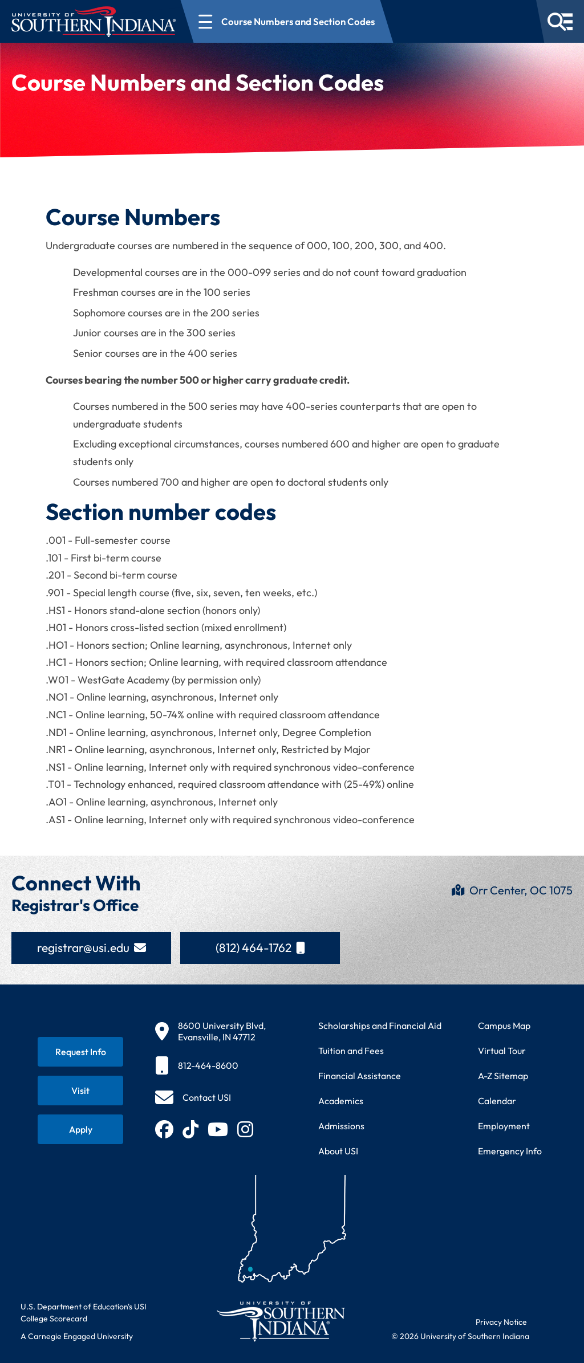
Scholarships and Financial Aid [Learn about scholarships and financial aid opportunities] (379, 1025)
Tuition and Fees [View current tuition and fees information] (351, 1050)
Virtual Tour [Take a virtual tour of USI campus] (502, 1050)
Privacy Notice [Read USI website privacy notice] (501, 1322)
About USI (338, 1151)
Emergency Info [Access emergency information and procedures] (510, 1151)
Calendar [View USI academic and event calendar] (497, 1100)
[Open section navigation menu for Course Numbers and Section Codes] (287, 21)
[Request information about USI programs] (80, 1052)
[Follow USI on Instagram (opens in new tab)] (245, 1129)
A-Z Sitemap (503, 1075)
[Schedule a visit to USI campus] (80, 1090)
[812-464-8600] (210, 1065)
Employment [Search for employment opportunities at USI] (504, 1126)
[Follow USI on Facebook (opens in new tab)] (164, 1129)
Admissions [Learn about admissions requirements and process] (341, 1126)
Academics (340, 1100)
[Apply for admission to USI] (80, 1129)
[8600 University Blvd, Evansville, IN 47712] (210, 1031)
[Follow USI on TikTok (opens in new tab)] (190, 1129)
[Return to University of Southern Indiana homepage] (280, 1321)
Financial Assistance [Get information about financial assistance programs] (359, 1075)
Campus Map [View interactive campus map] (504, 1025)
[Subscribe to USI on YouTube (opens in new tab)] (218, 1129)
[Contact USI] (193, 1097)
